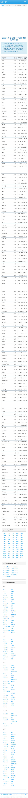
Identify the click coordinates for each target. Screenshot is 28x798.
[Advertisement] (14, 21)
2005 (4, 551)
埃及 (12, 732)
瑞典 (12, 659)
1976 (9, 539)
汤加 (4, 723)
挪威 (12, 651)
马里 (12, 783)
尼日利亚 (13, 752)
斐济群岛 (5, 717)
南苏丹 (12, 771)
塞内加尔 (13, 767)
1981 (9, 541)
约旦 (12, 609)
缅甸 (12, 601)
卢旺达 (5, 769)
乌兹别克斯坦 (6, 626)
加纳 (4, 738)
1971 (9, 537)
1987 (13, 543)
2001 (9, 549)
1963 (17, 533)
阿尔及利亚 (13, 734)
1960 (4, 533)
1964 (21, 533)
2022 (13, 557)
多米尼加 (5, 695)
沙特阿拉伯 (13, 611)
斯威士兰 (13, 777)
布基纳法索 (13, 744)
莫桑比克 (5, 760)
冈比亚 (5, 771)
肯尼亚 (5, 773)
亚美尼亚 (13, 632)
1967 (13, 535)
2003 (17, 549)
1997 (13, 547)
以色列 (5, 620)
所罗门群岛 (6, 725)
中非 (4, 779)
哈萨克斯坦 (13, 614)
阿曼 (4, 622)
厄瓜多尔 (5, 699)
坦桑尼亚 (13, 742)
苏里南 (5, 697)
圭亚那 (12, 677)
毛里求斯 (13, 740)
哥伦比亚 (13, 697)
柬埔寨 (12, 599)
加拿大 (12, 665)
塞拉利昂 (13, 746)
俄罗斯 (5, 645)
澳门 (4, 591)
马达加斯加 (6, 767)
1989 (21, 543)
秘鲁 (12, 695)
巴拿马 (5, 705)
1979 (21, 539)
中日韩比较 (6, 574)
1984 (21, 541)
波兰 (12, 643)
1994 (21, 545)
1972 (13, 537)
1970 (4, 537)
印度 (12, 605)
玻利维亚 (13, 667)
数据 (3, 5)
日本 (4, 593)
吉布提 (5, 748)
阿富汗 (12, 616)
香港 (12, 589)
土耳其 (12, 645)
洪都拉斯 (13, 693)
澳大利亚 (5, 713)
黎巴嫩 (5, 612)
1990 (4, 545)
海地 (12, 687)
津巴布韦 (13, 760)
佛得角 (12, 738)
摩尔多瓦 (13, 653)
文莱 (12, 622)
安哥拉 (5, 734)
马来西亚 (5, 597)
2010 (4, 553)
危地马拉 (13, 699)
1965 (4, 535)
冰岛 (4, 641)
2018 (17, 555)
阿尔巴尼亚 (13, 655)
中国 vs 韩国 (15, 572)
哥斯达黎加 (6, 681)
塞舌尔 (5, 750)
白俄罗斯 (5, 651)
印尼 (4, 599)
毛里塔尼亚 (6, 746)
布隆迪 (5, 758)
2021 (9, 557)
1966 (9, 535)
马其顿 (5, 653)
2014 (21, 553)
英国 (4, 639)
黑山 (12, 649)
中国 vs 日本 (15, 566)
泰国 (12, 593)
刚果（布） (6, 761)
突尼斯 (12, 773)
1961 (9, 533)
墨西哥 (5, 689)
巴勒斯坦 (5, 611)
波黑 (4, 659)
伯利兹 (12, 685)
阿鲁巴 (12, 703)
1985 (4, 543)
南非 (4, 732)
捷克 (12, 641)
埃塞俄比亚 (13, 761)
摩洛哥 (5, 756)
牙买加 (5, 675)
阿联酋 (12, 630)
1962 (13, 533)
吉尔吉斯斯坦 (6, 630)
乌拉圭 (12, 675)
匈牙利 (5, 643)
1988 (17, 543)
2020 (4, 557)
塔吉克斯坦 (6, 618)
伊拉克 (5, 628)
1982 (13, 541)
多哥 (4, 754)
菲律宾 (5, 595)
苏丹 (4, 785)
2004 (21, 549)
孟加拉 (5, 609)
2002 (13, 549)
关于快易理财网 (4, 794)
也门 (12, 612)
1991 (9, 545)
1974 (21, 537)
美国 (4, 665)
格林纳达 (5, 687)
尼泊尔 (5, 605)
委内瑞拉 (5, 667)
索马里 (12, 779)
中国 (4, 589)
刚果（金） (13, 750)
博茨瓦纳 (5, 744)
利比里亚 (5, 740)
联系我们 (10, 794)
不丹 (12, 618)
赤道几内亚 (13, 775)
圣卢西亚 (13, 689)
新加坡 (12, 591)
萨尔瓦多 (5, 703)
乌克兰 (12, 657)
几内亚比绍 (6, 777)
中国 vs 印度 (15, 570)
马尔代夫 (5, 607)
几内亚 (12, 748)
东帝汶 (12, 620)
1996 (9, 547)
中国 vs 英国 (6, 570)
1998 (17, 547)
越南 (12, 597)
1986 (9, 543)
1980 (4, 541)
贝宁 (4, 752)
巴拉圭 (12, 669)
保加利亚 (5, 647)
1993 (17, 545)
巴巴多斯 (5, 701)
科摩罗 (5, 765)
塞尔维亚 (5, 657)
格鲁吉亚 (5, 616)
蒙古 (12, 607)
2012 (13, 553)
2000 (4, 549)
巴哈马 (5, 707)
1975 (4, 539)
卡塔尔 (5, 624)
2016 (9, 555)
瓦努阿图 (5, 719)
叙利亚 (5, 614)
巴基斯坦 (5, 603)
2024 (21, 557)
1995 (4, 547)
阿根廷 (12, 705)
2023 (17, 557)
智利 (4, 673)
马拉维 (5, 783)
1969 (21, 535)
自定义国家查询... (7, 576)
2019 (21, 555)
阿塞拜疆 (13, 624)
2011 (9, 553)
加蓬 (12, 781)
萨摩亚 (12, 719)
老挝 (4, 601)
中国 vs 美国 (6, 566)
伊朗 (12, 628)
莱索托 (12, 758)
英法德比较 (13, 574)
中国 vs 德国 (15, 568)
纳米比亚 (13, 736)
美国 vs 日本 (6, 568)
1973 (17, 537)
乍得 (12, 756)
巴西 (12, 701)
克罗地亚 (5, 649)
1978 (17, 539)
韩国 (12, 595)
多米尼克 (5, 677)
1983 (17, 541)
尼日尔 (5, 736)
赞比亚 (12, 769)
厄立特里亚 (6, 781)
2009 (21, 551)
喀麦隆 (12, 754)
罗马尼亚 (13, 647)
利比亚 (5, 742)
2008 (17, 551)
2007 (13, 551)
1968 (17, 535)
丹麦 (4, 655)
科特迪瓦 (5, 775)
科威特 (12, 626)
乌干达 (12, 785)
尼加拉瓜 (5, 669)
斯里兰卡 (13, 603)
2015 (4, 555)
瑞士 (12, 639)
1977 (13, 539)
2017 (13, 555)
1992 (13, 545)
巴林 (4, 632)
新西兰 (12, 713)
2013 (17, 553)
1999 (21, 547)
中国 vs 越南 (6, 572)
